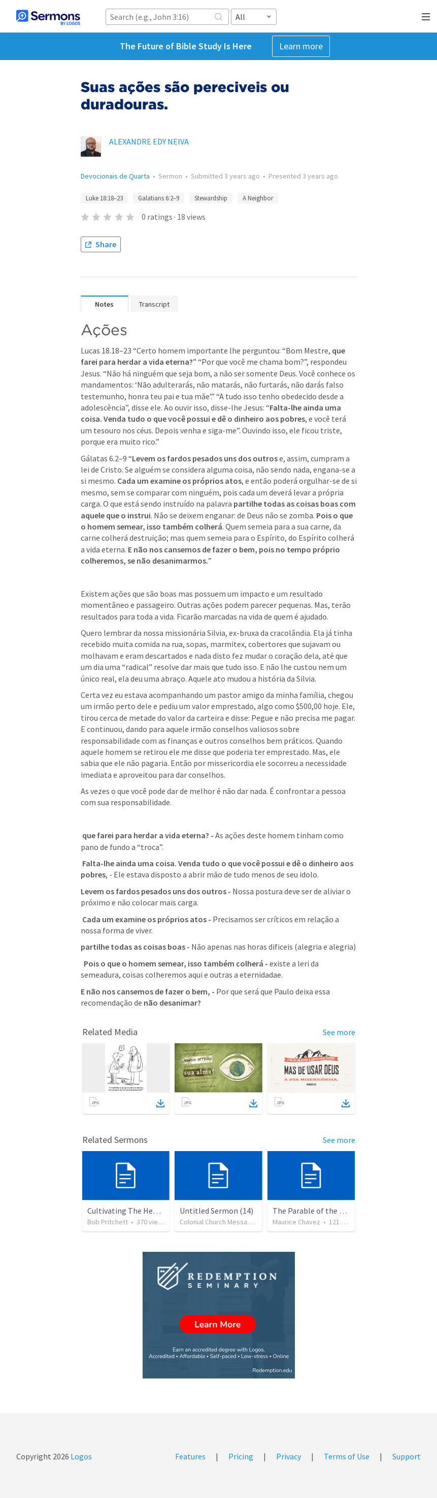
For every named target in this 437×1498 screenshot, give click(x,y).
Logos (80, 1456)
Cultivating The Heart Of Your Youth (149, 1211)
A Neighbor (258, 198)
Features (190, 1456)
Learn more (301, 46)
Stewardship (210, 198)
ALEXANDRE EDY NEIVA (149, 141)
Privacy (288, 1456)
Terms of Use (346, 1456)
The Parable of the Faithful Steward (334, 1211)
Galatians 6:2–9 (158, 198)
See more (339, 1032)
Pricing (240, 1456)
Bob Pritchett (107, 1221)
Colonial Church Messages (219, 1221)
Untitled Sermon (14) (216, 1211)
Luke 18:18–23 (104, 198)
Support (406, 1456)
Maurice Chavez (296, 1221)
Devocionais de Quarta (115, 176)
